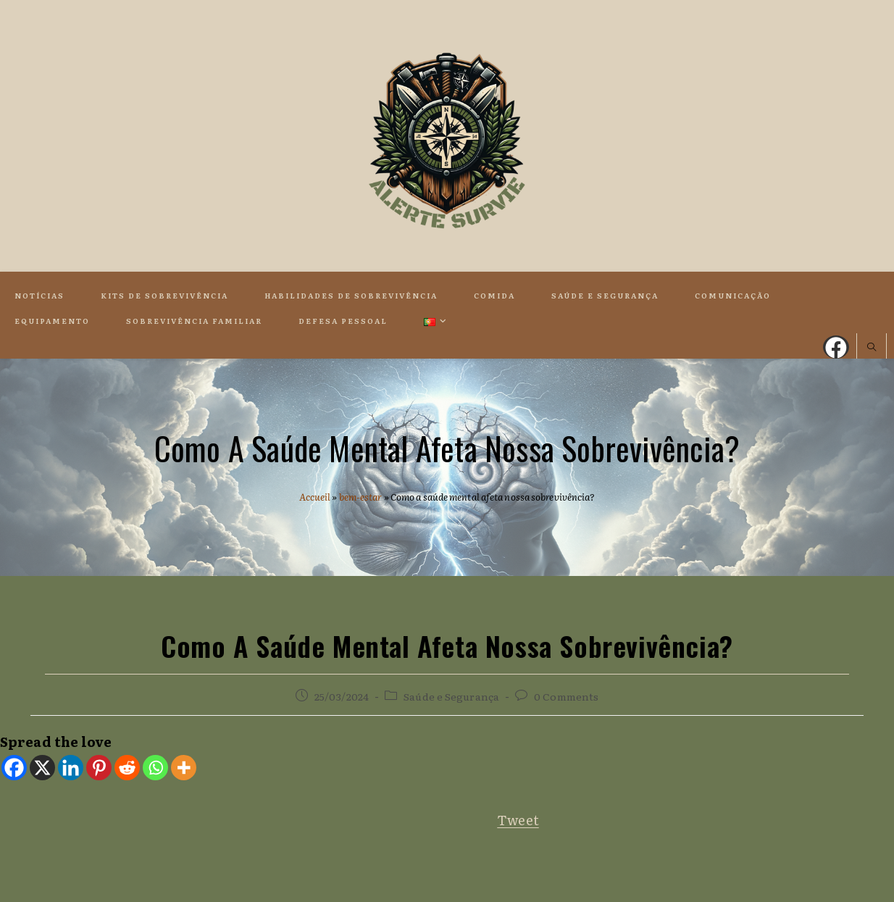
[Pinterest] (99, 767)
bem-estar (361, 497)
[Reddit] (127, 767)
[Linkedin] (70, 767)
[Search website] (871, 348)
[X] (42, 767)
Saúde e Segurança (451, 696)
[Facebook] (14, 767)
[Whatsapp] (155, 767)
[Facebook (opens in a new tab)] (836, 347)
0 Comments (566, 696)
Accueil (315, 497)
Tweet (518, 820)
